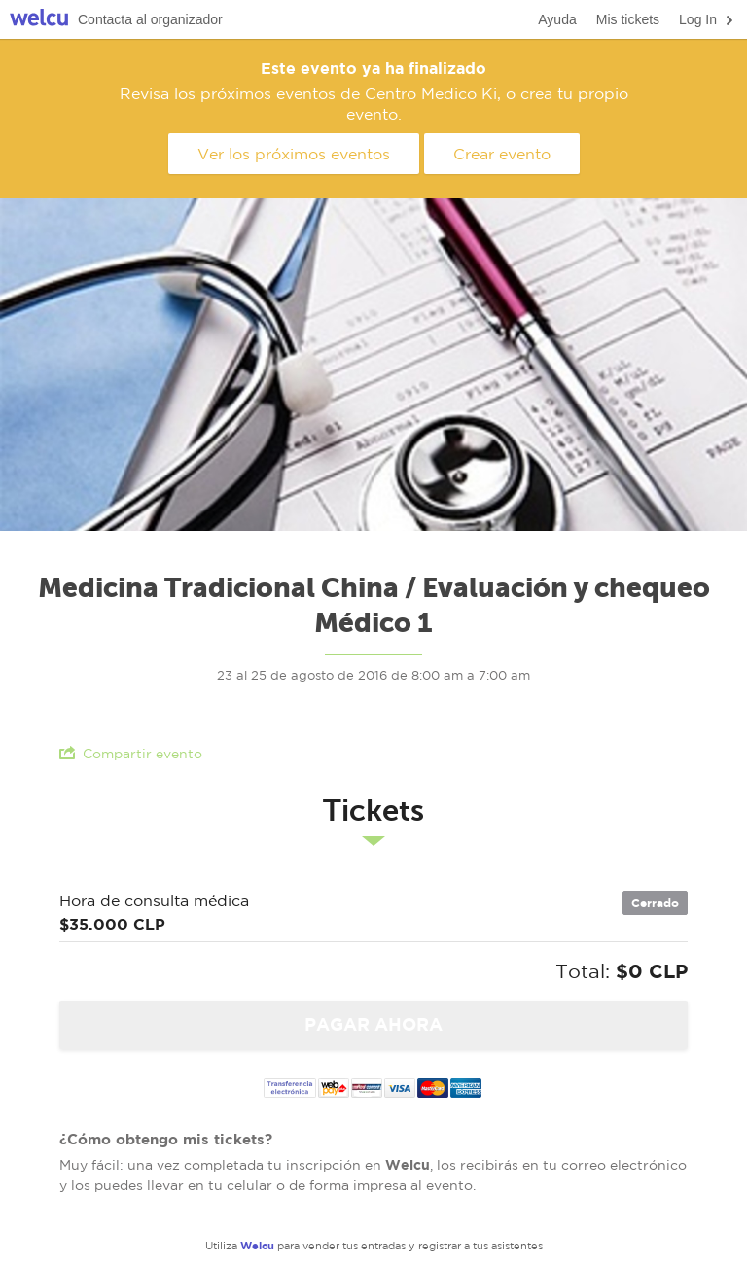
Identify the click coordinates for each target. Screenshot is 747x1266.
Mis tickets (627, 19)
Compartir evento (130, 753)
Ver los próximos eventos (293, 153)
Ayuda (557, 19)
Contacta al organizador (150, 19)
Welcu (39, 20)
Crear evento (502, 153)
